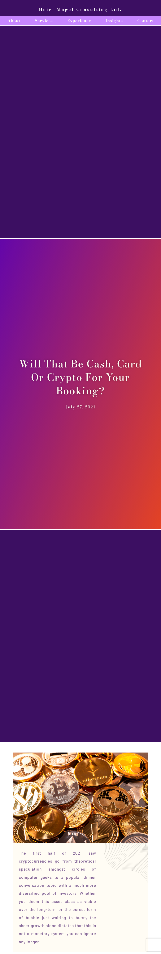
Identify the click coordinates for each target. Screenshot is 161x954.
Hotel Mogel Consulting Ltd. (80, 9)
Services (44, 20)
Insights (114, 20)
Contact (145, 20)
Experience (79, 20)
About (13, 20)
